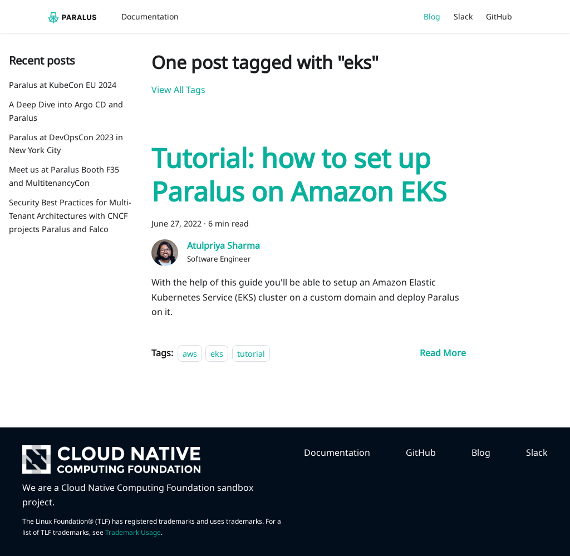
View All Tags (178, 89)
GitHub (499, 16)
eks (216, 353)
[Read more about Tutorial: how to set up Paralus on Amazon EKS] (443, 353)
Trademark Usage (133, 532)
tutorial (251, 353)
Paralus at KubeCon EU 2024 (62, 85)
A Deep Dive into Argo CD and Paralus (66, 111)
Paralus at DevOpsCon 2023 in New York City (66, 144)
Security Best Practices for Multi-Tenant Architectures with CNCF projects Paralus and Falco (70, 215)
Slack (463, 16)
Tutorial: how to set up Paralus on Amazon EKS (298, 174)
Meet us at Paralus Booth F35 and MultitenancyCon (64, 176)
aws (190, 353)
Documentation (150, 16)
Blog (432, 16)
